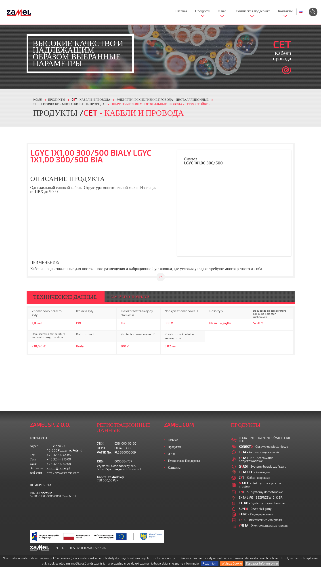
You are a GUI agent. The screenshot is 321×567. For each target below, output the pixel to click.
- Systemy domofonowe (261, 492)
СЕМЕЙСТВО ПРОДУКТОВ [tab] (130, 297)
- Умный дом (255, 472)
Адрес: (34, 446)
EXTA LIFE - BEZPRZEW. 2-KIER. (261, 498)
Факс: (34, 464)
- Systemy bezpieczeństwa (262, 466)
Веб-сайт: (36, 473)
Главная (181, 11)
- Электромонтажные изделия (263, 525)
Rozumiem (209, 563)
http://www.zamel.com (63, 473)
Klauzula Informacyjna (262, 563)
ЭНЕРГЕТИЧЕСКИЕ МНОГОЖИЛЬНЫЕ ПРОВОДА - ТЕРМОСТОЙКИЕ (160, 104)
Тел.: (33, 455)
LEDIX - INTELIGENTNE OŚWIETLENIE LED (265, 439)
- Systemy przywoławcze (262, 503)
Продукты (202, 11)
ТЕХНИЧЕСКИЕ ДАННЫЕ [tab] (65, 297)
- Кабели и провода (90, 100)
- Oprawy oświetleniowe (263, 447)
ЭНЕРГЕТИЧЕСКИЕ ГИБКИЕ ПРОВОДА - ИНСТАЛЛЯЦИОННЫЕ (163, 100)
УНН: (101, 443)
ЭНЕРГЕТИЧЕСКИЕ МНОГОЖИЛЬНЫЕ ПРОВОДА (69, 104)
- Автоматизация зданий (259, 452)
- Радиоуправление (256, 514)
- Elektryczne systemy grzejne (260, 484)
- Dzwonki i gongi (255, 509)
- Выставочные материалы (260, 520)
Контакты (285, 11)
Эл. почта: (36, 468)
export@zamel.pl (58, 468)
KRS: (100, 461)
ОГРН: (101, 448)
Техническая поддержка (252, 11)
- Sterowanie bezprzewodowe (256, 459)
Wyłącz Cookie (232, 563)
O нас (222, 11)
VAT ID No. (104, 452)
